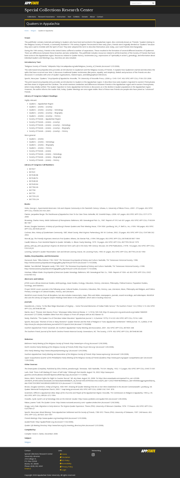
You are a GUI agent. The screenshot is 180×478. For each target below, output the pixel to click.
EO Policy (64, 460)
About (92, 16)
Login (63, 470)
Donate (85, 16)
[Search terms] (140, 3)
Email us (28, 468)
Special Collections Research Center (59, 10)
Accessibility (65, 463)
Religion (33, 31)
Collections (31, 16)
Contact (100, 16)
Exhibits (76, 16)
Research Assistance (46, 16)
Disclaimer (65, 457)
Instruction (61, 16)
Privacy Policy (66, 466)
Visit (69, 16)
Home (27, 31)
